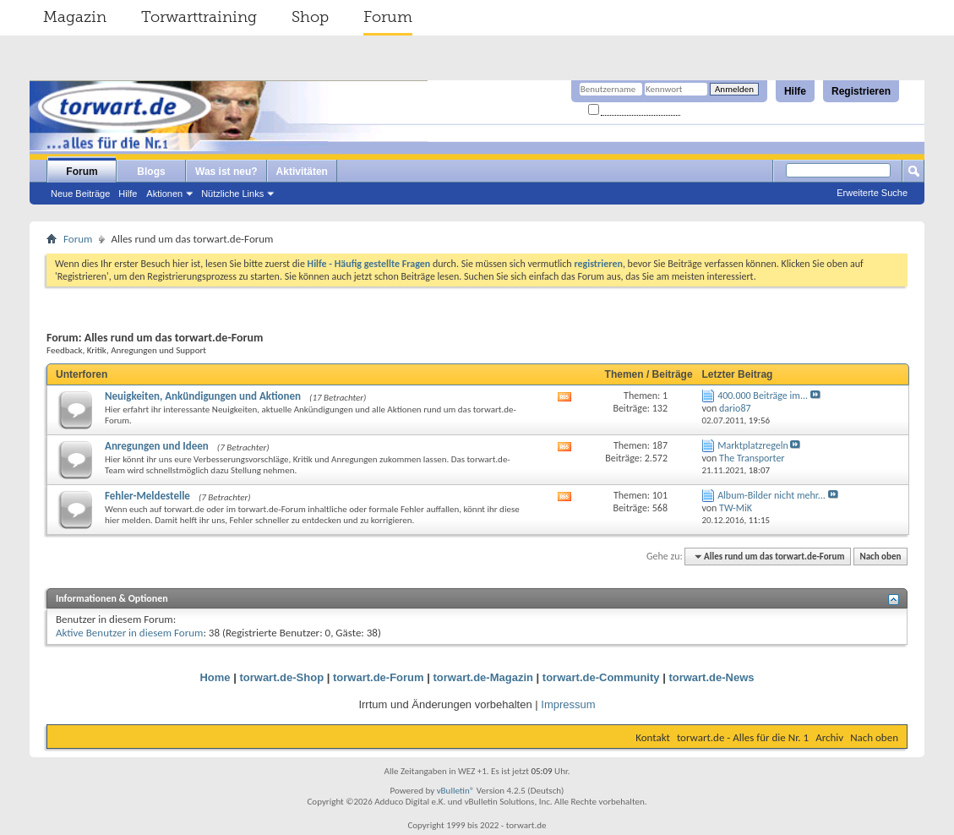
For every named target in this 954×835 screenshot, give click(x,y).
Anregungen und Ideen (157, 445)
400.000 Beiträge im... (762, 395)
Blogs (151, 171)
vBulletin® (456, 790)
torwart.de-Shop (281, 677)
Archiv (829, 737)
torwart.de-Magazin (483, 677)
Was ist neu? (226, 171)
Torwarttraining (199, 17)
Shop (310, 17)
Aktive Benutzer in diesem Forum (129, 632)
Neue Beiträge (80, 193)
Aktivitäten (302, 171)
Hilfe (795, 91)
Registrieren (861, 91)
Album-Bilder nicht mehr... (771, 495)
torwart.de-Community (601, 677)
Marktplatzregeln (752, 445)
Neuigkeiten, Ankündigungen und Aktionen (203, 396)
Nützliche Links (232, 193)
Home (214, 677)
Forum (387, 17)
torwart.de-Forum (378, 677)
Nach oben (880, 556)
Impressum (568, 704)
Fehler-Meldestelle (147, 495)
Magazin (74, 17)
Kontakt (652, 737)
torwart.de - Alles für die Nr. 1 (743, 737)
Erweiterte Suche (872, 193)
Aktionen (164, 193)
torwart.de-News (711, 677)
